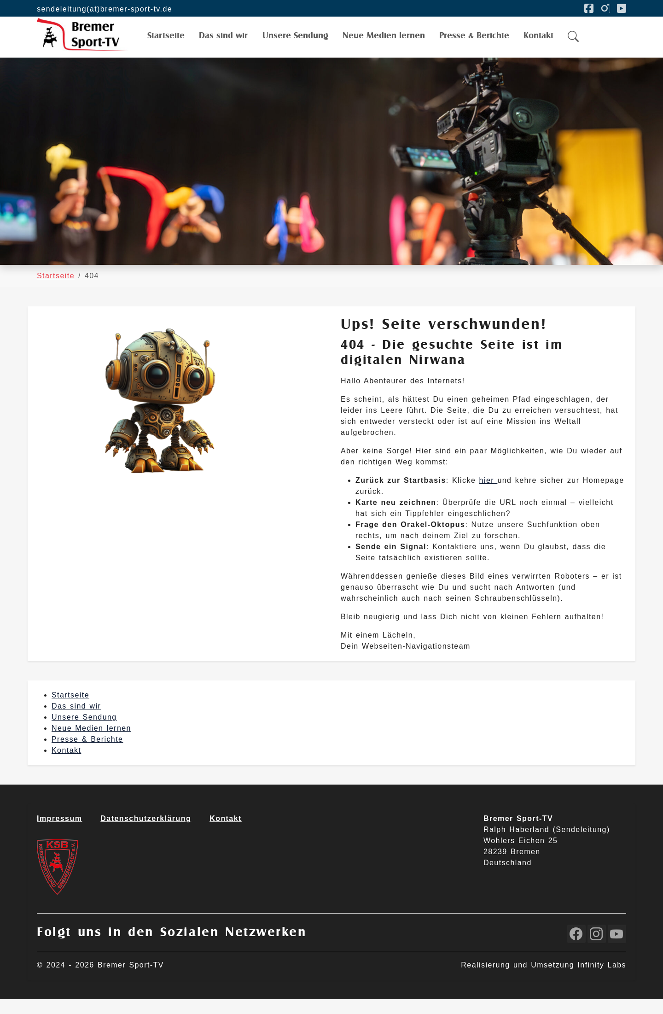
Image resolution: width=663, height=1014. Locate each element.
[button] (574, 44)
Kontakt (66, 765)
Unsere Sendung (84, 732)
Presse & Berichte (87, 754)
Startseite (70, 710)
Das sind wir (76, 721)
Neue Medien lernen (91, 743)
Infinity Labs (601, 980)
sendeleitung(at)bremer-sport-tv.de (104, 9)
